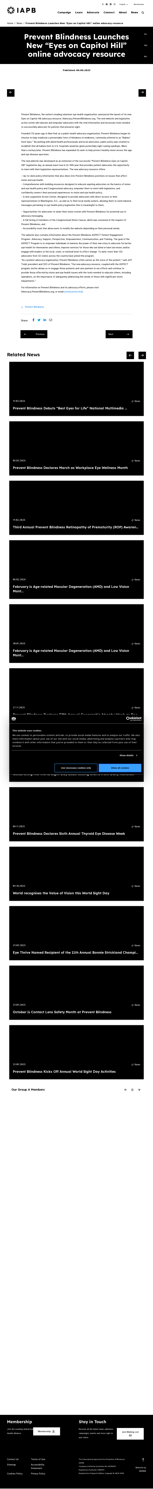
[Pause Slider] (132, 1090)
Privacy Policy (38, 1474)
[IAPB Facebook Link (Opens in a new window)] (106, 4)
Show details (127, 755)
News (133, 12)
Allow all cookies (120, 768)
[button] (124, 4)
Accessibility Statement (37, 1467)
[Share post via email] (52, 321)
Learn (74, 12)
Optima (142, 1471)
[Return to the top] (143, 1460)
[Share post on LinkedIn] (46, 321)
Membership (139, 4)
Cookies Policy (14, 1474)
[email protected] (73, 291)
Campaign (59, 12)
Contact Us (13, 1459)
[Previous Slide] (10, 93)
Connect (106, 12)
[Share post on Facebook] (35, 321)
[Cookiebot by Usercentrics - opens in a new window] (128, 719)
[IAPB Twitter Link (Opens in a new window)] (102, 4)
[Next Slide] (142, 93)
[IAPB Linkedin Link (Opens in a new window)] (110, 4)
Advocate (89, 12)
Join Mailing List (130, 1434)
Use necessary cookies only (76, 768)
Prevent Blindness (34, 307)
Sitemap (11, 1465)
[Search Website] (143, 13)
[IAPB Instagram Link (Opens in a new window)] (114, 4)
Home (10, 23)
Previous (34, 334)
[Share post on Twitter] (40, 321)
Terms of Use (38, 1459)
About (121, 12)
